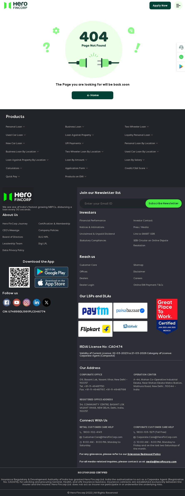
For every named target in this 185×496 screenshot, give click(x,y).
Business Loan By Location (21, 151)
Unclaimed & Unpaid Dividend (97, 234)
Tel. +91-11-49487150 (92, 386)
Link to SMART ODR (144, 234)
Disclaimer (139, 271)
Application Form (75, 168)
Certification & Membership (54, 223)
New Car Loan (14, 143)
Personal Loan (14, 126)
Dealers (84, 278)
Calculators (12, 168)
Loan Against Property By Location (26, 160)
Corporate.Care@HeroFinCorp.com (155, 437)
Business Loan (73, 126)
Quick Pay (11, 176)
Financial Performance (93, 220)
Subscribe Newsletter (164, 203)
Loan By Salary (133, 160)
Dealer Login (87, 285)
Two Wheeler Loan (135, 126)
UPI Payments (73, 143)
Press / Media (141, 227)
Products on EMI (74, 176)
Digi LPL (43, 243)
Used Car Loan (14, 135)
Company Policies (48, 230)
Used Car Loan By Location (140, 151)
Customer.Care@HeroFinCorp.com (101, 437)
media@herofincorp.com (161, 461)
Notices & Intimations (92, 227)
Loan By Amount (74, 160)
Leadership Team (12, 243)
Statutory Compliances (93, 240)
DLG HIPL (43, 237)
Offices (83, 271)
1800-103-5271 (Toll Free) (149, 432)
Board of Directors (12, 237)
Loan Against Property (78, 135)
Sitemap (138, 265)
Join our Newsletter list (100, 193)
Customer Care (88, 265)
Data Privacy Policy (13, 250)
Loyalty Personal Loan (137, 135)
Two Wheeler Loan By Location (83, 151)
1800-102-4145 (91, 432)
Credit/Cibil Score (135, 168)
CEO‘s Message (10, 230)
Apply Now (160, 5)
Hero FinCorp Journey (14, 223)
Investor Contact (143, 220)
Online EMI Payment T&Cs (148, 285)
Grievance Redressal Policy (144, 454)
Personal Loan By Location (140, 143)
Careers (137, 278)
